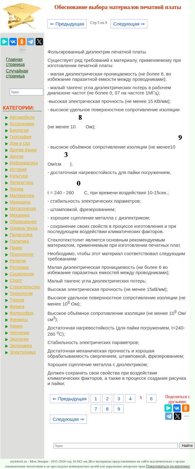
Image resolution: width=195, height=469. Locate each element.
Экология (19, 339)
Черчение (19, 332)
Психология (21, 254)
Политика (19, 241)
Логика (16, 188)
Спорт (16, 280)
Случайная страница (17, 73)
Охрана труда (23, 228)
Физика (17, 306)
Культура (19, 175)
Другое (16, 156)
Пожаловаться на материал (168, 466)
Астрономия (22, 123)
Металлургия (23, 208)
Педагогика (21, 234)
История (18, 169)
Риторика (19, 267)
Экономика (21, 345)
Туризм (17, 299)
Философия (21, 312)
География (20, 136)
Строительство (25, 286)
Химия (16, 326)
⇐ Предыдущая (67, 23)
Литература (21, 182)
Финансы (19, 319)
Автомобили (22, 117)
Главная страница (15, 62)
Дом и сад (20, 143)
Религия (18, 260)
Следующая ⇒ (129, 23)
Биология (19, 130)
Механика (20, 215)
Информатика (24, 162)
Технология (21, 293)
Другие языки (23, 149)
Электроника (23, 352)
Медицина (20, 202)
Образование (23, 221)
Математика (22, 195)
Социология (22, 273)
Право (16, 247)
